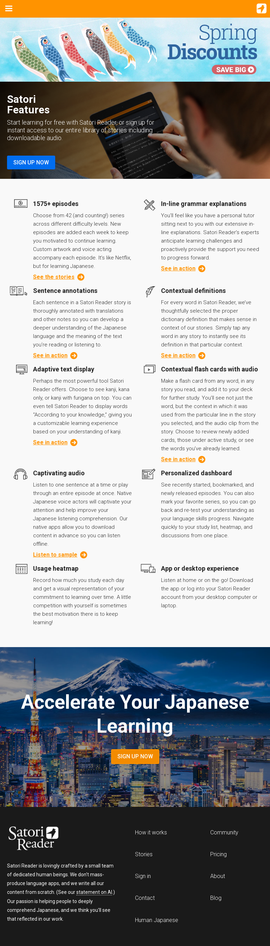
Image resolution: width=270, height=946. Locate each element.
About (217, 876)
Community (224, 832)
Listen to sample (60, 554)
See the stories (58, 277)
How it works (151, 832)
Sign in (143, 876)
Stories (144, 854)
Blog (215, 898)
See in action (183, 268)
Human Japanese (156, 920)
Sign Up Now (31, 162)
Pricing (218, 854)
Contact (145, 898)
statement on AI (94, 892)
